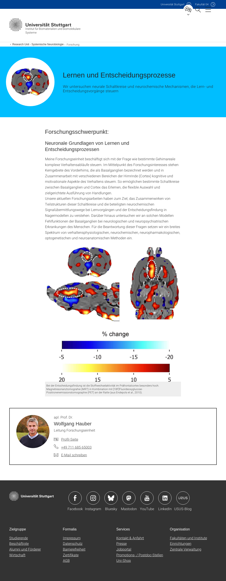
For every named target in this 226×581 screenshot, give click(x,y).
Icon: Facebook (75, 498)
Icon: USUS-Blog (183, 498)
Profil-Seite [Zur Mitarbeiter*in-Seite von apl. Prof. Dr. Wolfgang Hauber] (69, 439)
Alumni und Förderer (25, 549)
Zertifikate (71, 555)
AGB (66, 560)
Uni (173, 4)
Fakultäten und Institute (188, 538)
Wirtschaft (17, 555)
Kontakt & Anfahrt (130, 538)
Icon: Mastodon (129, 498)
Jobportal (123, 549)
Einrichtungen (180, 543)
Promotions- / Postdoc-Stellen (139, 555)
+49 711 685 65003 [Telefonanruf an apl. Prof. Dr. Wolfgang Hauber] (76, 447)
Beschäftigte (19, 543)
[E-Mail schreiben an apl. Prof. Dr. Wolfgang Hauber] (70, 455)
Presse (121, 543)
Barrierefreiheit (74, 549)
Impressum (72, 538)
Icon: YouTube (147, 498)
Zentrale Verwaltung (185, 549)
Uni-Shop (123, 560)
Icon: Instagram (93, 498)
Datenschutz (73, 543)
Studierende (18, 538)
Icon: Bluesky (111, 498)
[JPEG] (113, 313)
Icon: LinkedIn (164, 498)
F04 (202, 4)
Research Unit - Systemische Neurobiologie (38, 44)
